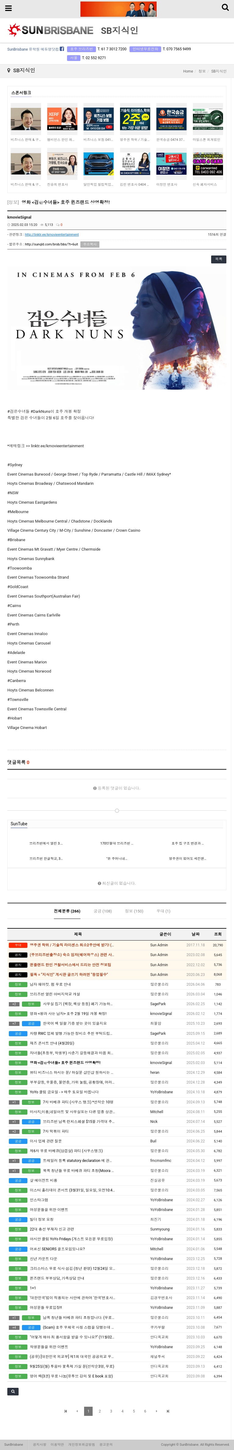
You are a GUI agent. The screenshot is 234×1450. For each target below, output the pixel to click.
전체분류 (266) (67, 911)
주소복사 (90, 244)
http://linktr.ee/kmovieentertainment (52, 235)
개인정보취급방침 (81, 1445)
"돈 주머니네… (116, 859)
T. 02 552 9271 (94, 58)
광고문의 (106, 1445)
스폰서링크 (21, 93)
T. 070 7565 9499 (177, 49)
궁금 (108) (103, 911)
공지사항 (39, 1445)
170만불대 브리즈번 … (116, 843)
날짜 (196, 934)
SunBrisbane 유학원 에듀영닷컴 (35, 49)
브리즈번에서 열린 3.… (46, 843)
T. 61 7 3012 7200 (112, 49)
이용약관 (57, 1445)
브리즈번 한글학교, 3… (46, 859)
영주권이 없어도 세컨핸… (187, 859)
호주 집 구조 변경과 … (188, 843)
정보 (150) (134, 911)
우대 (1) (164, 911)
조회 (218, 934)
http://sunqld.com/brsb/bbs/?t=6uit (51, 244)
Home (188, 71)
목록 (218, 259)
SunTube (19, 823)
